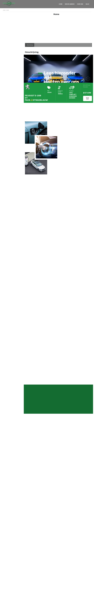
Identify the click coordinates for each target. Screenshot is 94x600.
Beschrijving (30, 45)
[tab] (29, 45)
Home (60, 4)
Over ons (80, 4)
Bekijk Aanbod (69, 4)
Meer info (87, 98)
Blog (87, 4)
